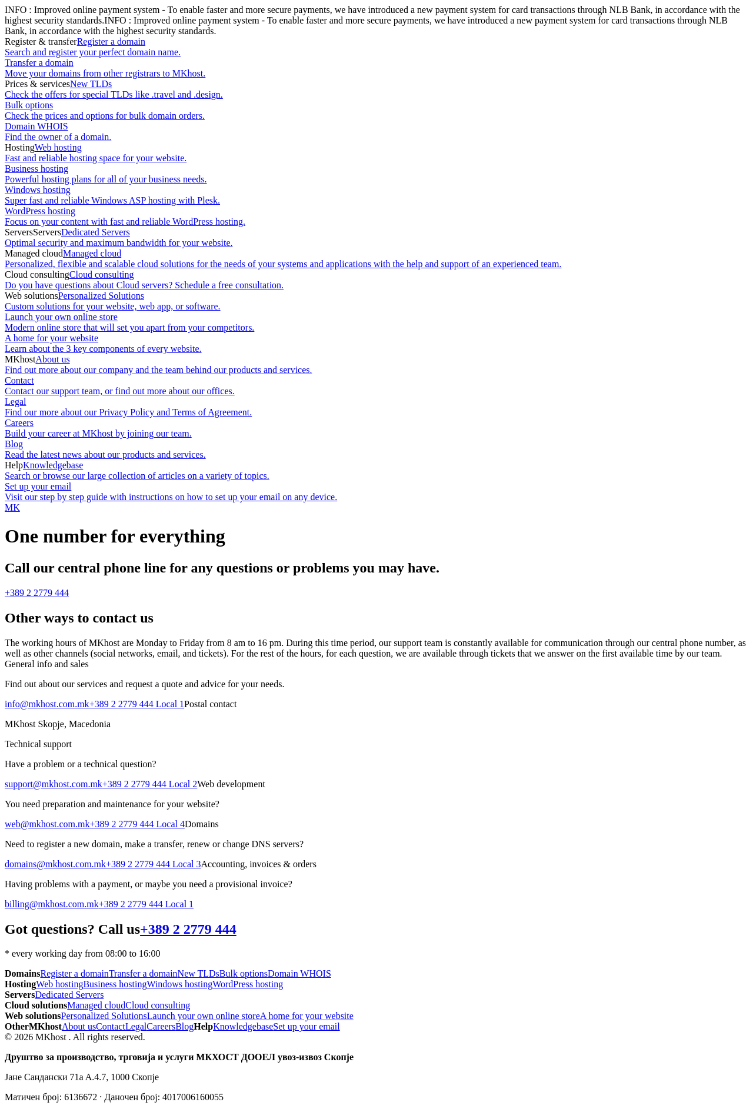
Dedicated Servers (376, 237)
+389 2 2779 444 (37, 593)
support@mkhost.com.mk (53, 784)
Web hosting (376, 153)
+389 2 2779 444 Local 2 (149, 784)
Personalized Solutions (376, 301)
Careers (376, 428)
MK (12, 507)
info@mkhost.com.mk (47, 704)
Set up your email (376, 491)
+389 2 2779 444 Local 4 (137, 824)
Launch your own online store (376, 322)
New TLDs (376, 89)
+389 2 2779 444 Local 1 (136, 704)
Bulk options (376, 110)
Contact (376, 386)
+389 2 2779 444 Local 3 (153, 864)
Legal (376, 407)
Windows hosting (376, 195)
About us (376, 364)
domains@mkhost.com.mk (55, 864)
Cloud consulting (376, 280)
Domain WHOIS (376, 131)
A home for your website (376, 343)
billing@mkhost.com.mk (52, 904)
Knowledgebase (376, 470)
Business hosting (376, 174)
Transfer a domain (376, 68)
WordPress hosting (376, 216)
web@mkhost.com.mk (47, 824)
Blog (376, 449)
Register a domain (376, 47)
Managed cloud (376, 258)
